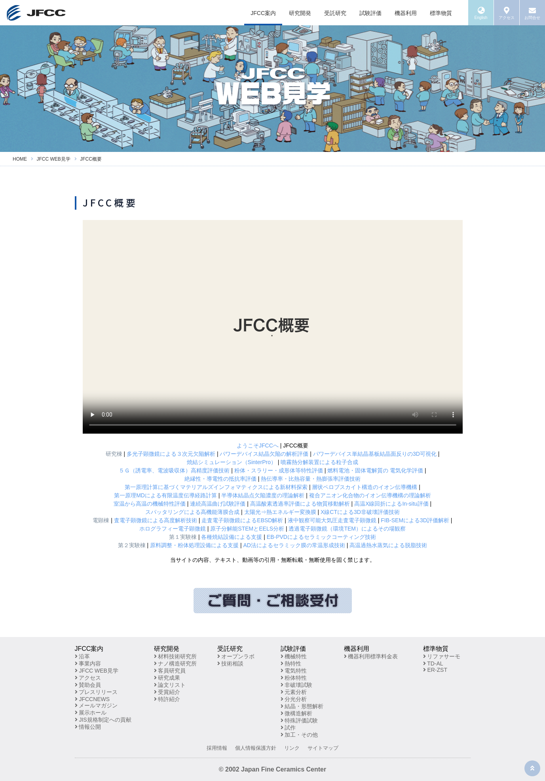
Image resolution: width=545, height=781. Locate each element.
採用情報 (217, 748)
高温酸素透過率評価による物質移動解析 (300, 503)
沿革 (82, 656)
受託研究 (335, 13)
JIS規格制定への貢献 (103, 720)
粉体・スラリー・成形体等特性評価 (278, 470)
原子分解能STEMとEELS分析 (247, 528)
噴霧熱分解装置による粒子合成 (319, 462)
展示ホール (91, 712)
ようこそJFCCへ (258, 445)
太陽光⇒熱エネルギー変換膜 (280, 512)
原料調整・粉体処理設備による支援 (194, 545)
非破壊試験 (297, 685)
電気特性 (294, 670)
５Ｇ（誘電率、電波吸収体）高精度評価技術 (174, 470)
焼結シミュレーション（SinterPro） (231, 462)
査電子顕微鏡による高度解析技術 (155, 520)
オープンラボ (236, 656)
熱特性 (291, 663)
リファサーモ (442, 656)
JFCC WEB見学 (96, 670)
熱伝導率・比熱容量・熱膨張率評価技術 (311, 479)
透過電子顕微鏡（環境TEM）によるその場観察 (347, 528)
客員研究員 (170, 670)
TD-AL (433, 663)
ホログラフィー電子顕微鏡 (172, 528)
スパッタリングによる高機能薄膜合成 (192, 512)
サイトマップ (323, 748)
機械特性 (294, 656)
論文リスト (170, 685)
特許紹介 (167, 699)
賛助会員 (88, 685)
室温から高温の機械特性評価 (150, 503)
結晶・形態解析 (302, 706)
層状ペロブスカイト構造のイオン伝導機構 (364, 487)
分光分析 (294, 699)
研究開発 (300, 13)
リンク (292, 748)
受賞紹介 (167, 692)
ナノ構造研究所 (175, 663)
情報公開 (88, 727)
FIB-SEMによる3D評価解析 (415, 520)
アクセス (88, 678)
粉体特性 (294, 678)
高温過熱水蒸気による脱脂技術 (388, 545)
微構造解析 (297, 713)
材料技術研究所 (175, 656)
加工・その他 (299, 735)
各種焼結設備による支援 (231, 537)
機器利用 (406, 13)
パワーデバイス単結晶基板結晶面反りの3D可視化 (375, 454)
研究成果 (167, 678)
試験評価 (370, 13)
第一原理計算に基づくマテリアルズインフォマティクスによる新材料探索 (216, 487)
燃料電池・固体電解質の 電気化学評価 (375, 470)
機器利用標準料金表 (371, 656)
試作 (288, 727)
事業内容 (88, 663)
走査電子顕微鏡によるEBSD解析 (242, 520)
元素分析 (294, 692)
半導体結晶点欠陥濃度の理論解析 (262, 495)
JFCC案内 (263, 13)
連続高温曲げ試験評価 (217, 503)
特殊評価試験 (299, 720)
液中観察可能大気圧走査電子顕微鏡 (332, 520)
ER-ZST (435, 670)
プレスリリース (96, 692)
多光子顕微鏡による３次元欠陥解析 (171, 454)
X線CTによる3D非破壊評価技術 (360, 512)
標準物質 (441, 13)
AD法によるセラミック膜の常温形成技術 (294, 545)
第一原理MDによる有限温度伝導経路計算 (165, 495)
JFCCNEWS (92, 699)
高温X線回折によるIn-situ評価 (391, 503)
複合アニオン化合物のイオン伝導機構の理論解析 (370, 495)
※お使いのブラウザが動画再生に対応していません (273, 327)
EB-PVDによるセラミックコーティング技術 (321, 537)
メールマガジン (96, 705)
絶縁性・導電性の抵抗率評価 (220, 479)
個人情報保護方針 (255, 748)
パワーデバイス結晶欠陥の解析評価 (264, 454)
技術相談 (230, 663)
